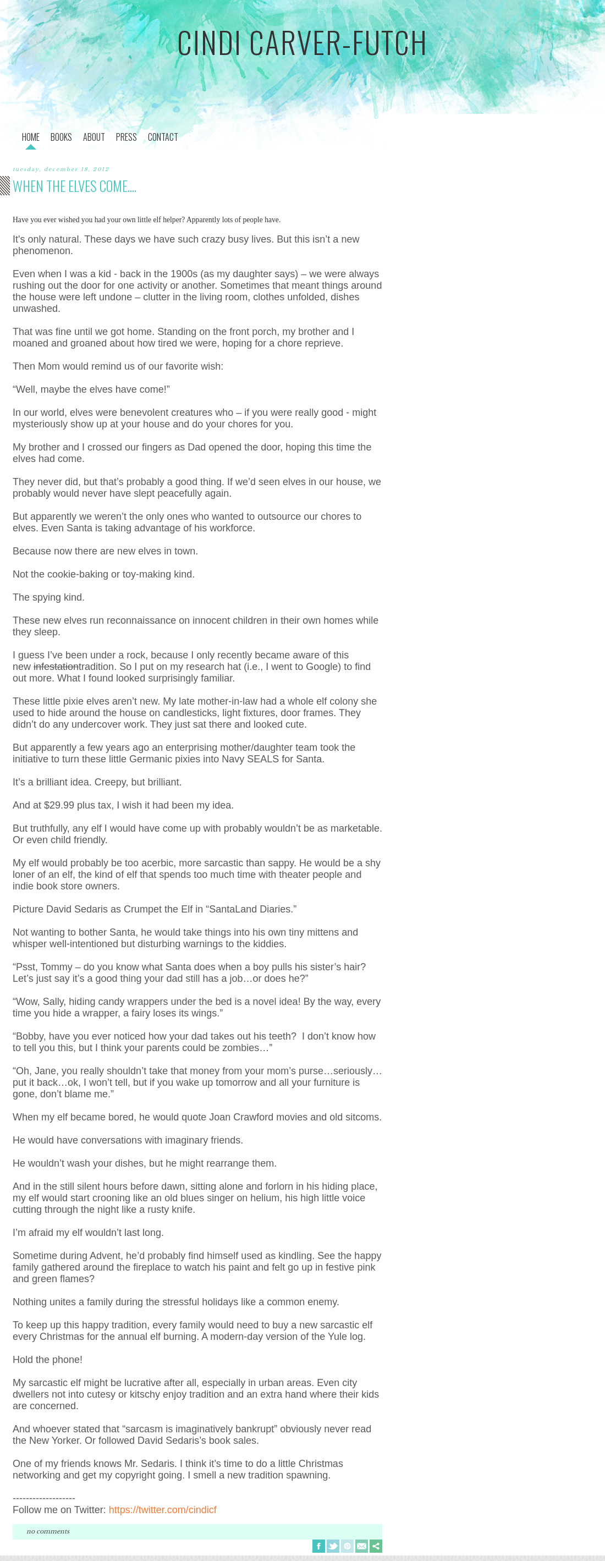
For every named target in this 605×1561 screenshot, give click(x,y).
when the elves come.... (74, 185)
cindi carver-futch (302, 42)
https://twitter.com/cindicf (163, 1509)
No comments (47, 1531)
